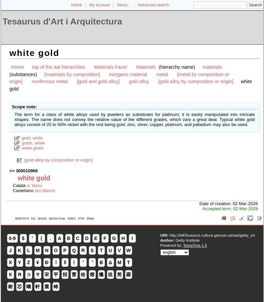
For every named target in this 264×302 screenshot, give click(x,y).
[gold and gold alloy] (98, 81)
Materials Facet (110, 67)
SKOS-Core (57, 218)
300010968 (27, 170)
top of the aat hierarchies (58, 67)
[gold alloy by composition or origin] (195, 81)
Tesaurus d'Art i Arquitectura (62, 21)
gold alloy (139, 81)
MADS (42, 218)
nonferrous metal (50, 81)
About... (123, 5)
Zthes (90, 218)
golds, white (33, 142)
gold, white (32, 137)
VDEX (71, 218)
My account (99, 5)
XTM (81, 218)
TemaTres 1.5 (195, 245)
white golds (33, 147)
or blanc (34, 185)
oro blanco (45, 190)
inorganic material (128, 74)
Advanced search (153, 5)
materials (212, 67)
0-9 (12, 238)
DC (33, 218)
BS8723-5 (22, 218)
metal (162, 74)
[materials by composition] (72, 74)
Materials (146, 67)
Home (76, 5)
